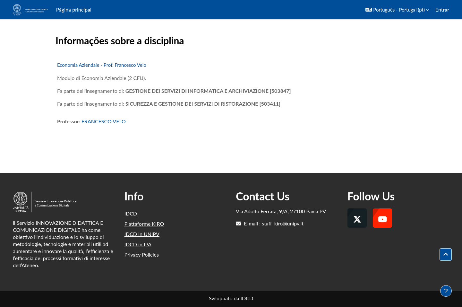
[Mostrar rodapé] (446, 291)
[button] (397, 9)
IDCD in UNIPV (141, 234)
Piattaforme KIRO (144, 224)
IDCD (130, 213)
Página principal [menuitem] (73, 9)
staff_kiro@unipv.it (283, 223)
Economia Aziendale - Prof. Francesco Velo (101, 65)
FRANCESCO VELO (103, 121)
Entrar (442, 9)
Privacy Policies (141, 254)
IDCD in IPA (138, 244)
